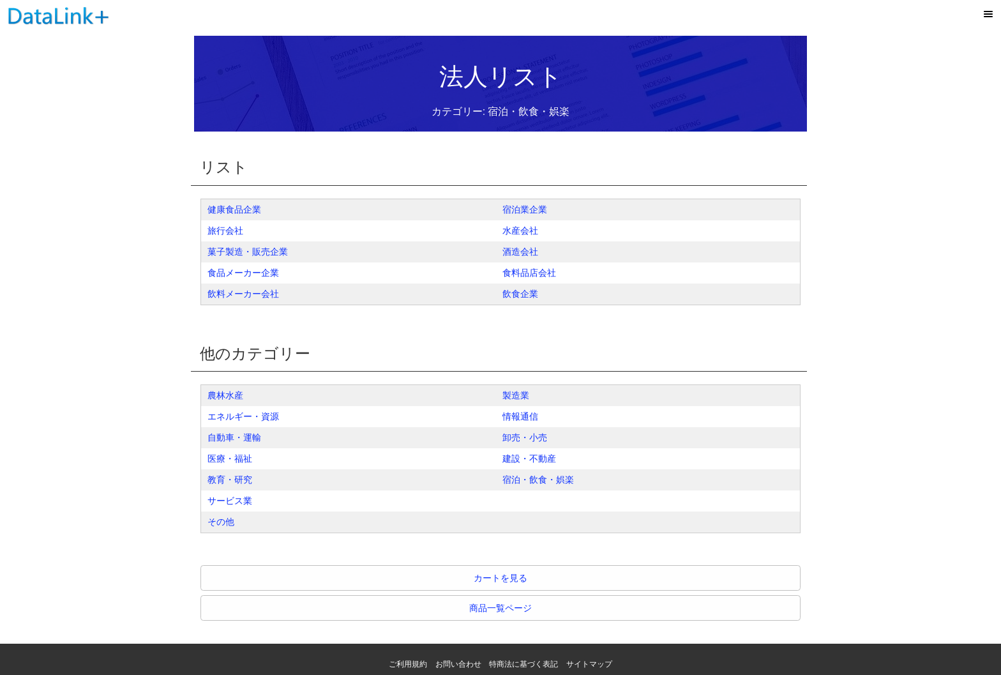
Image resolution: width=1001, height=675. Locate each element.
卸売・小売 (524, 437)
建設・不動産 (529, 458)
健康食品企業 (234, 209)
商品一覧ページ (500, 608)
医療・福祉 (229, 458)
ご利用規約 (408, 664)
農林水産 (225, 395)
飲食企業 (520, 294)
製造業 (515, 395)
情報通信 (520, 416)
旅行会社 (225, 230)
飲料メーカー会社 (243, 294)
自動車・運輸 (234, 437)
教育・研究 (229, 479)
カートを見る (500, 578)
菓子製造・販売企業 (247, 251)
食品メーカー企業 (243, 273)
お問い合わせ (458, 664)
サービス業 (229, 501)
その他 (220, 522)
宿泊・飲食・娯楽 (538, 479)
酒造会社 (520, 251)
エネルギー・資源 (243, 416)
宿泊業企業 (524, 209)
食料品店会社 (529, 273)
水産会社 (520, 230)
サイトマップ (589, 664)
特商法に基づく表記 (523, 664)
